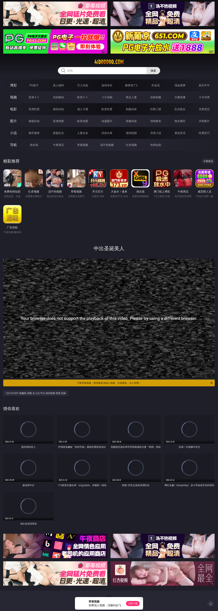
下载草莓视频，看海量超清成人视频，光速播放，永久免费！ (145, 383)
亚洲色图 (58, 121)
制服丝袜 (131, 109)
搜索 (153, 71)
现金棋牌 (180, 85)
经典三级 (155, 109)
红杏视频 (131, 145)
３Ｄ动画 (107, 97)
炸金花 (156, 85)
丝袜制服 (155, 97)
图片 (13, 121)
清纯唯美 (155, 121)
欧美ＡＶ (82, 97)
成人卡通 (82, 109)
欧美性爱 (107, 109)
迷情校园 (131, 133)
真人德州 (58, 85)
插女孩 (34, 145)
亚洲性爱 (34, 109)
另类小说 (155, 133)
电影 (13, 109)
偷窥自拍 (34, 121)
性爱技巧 (204, 133)
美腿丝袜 (131, 121)
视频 (13, 97)
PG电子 (33, 85)
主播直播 (180, 97)
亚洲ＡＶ (34, 97)
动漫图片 (107, 121)
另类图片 (204, 121)
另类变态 (204, 109)
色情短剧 (155, 145)
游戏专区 (107, 85)
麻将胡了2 (131, 85)
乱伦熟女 (180, 109)
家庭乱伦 (58, 133)
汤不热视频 (107, 145)
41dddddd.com (109, 62)
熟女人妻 (131, 97)
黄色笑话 (180, 133)
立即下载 (133, 603)
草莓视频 (82, 145)
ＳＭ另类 (204, 97)
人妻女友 (82, 133)
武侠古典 (107, 133)
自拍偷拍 (58, 97)
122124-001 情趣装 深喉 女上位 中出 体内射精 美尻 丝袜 (36, 393)
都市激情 (34, 133)
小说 (13, 133)
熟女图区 (180, 121)
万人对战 (82, 85)
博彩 (13, 85)
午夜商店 (58, 145)
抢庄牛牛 (204, 85)
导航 (13, 144)
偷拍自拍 (58, 109)
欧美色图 (82, 121)
